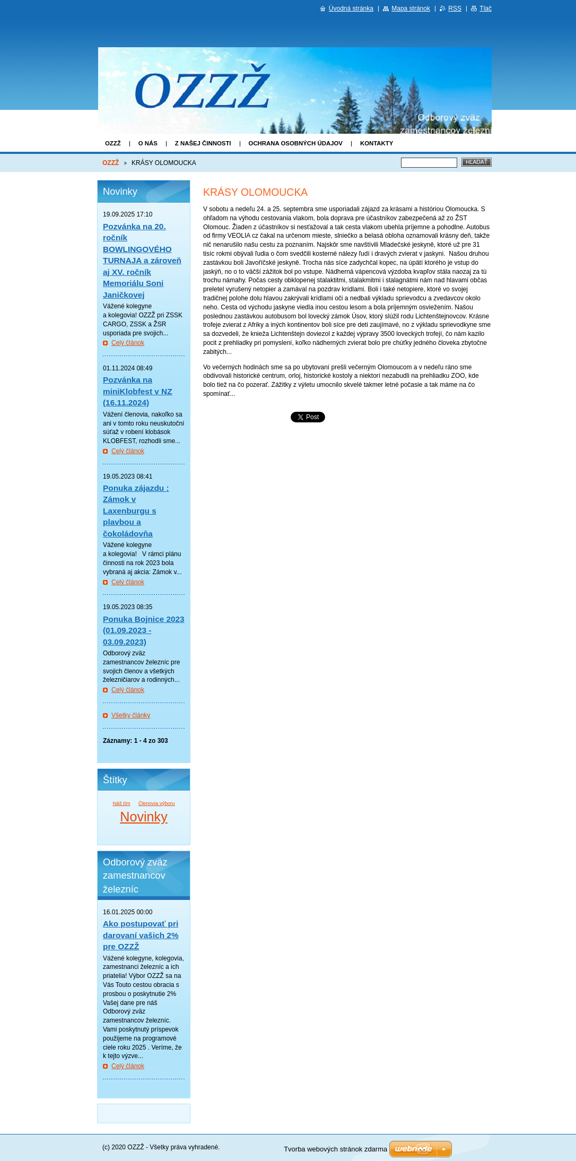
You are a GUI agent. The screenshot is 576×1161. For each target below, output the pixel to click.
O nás (148, 143)
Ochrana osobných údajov (296, 143)
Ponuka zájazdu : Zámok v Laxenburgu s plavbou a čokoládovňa (136, 510)
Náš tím (121, 803)
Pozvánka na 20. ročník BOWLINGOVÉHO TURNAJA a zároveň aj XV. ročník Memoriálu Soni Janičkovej (142, 260)
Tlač (485, 8)
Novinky (144, 816)
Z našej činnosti (203, 143)
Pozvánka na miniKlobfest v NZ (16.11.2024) (137, 391)
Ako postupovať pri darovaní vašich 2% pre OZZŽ (141, 935)
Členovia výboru (156, 803)
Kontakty (376, 143)
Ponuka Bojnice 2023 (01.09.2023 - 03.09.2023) (144, 630)
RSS (454, 8)
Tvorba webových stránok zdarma (335, 1149)
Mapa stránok (410, 8)
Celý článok (127, 342)
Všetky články (130, 715)
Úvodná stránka (351, 8)
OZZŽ (113, 143)
